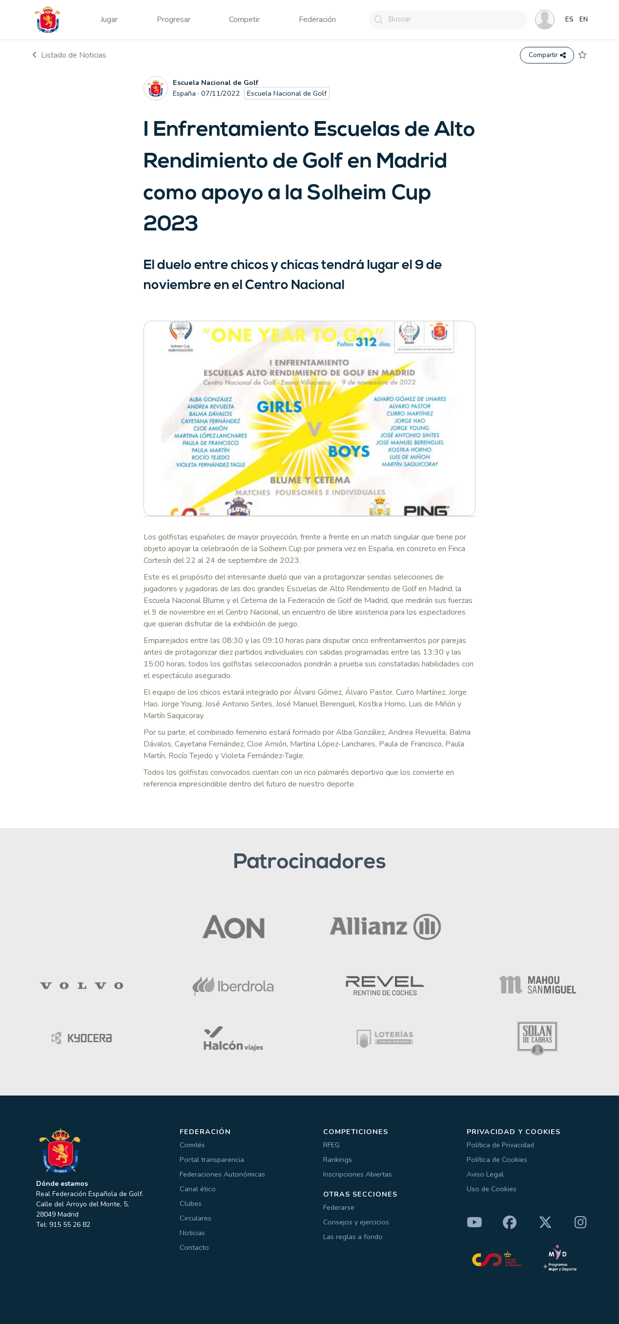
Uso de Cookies (491, 1189)
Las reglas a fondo (353, 1236)
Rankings (337, 1159)
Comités (192, 1145)
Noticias (192, 1233)
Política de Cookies (497, 1159)
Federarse (338, 1207)
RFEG (331, 1145)
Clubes (191, 1203)
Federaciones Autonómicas (222, 1174)
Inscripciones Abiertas (357, 1174)
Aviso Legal (485, 1174)
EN (583, 19)
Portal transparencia (212, 1159)
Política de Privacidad (500, 1145)
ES (569, 19)
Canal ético (198, 1189)
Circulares (195, 1218)
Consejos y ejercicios (356, 1222)
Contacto (194, 1247)
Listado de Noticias (69, 55)
